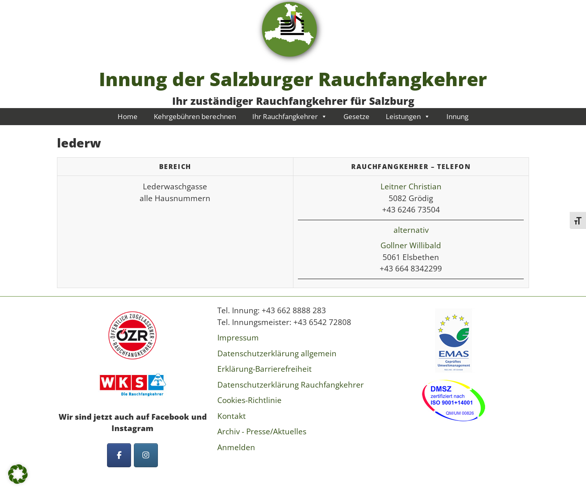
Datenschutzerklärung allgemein (277, 353)
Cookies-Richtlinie (249, 400)
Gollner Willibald (410, 245)
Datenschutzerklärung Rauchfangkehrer (290, 384)
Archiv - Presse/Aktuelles (261, 431)
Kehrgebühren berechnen (195, 116)
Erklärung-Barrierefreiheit (264, 369)
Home (128, 116)
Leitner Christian (411, 186)
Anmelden (236, 447)
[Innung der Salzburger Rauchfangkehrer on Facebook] (119, 455)
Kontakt (231, 416)
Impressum (238, 337)
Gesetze (356, 116)
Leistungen (408, 116)
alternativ (411, 230)
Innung (457, 116)
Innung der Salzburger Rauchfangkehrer (293, 78)
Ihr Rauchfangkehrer (289, 116)
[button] (18, 474)
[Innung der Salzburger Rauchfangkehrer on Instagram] (146, 455)
